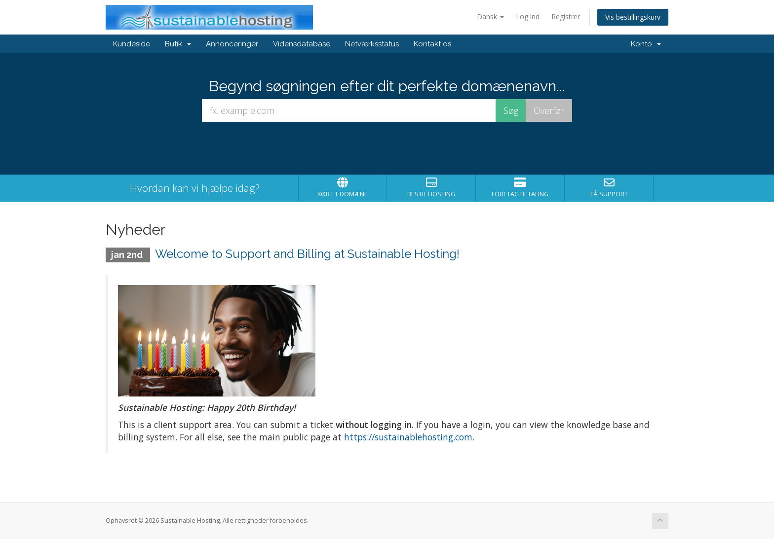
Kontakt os (432, 43)
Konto (646, 43)
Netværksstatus (372, 43)
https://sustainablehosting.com (408, 437)
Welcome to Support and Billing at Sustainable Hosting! (307, 254)
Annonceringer (232, 43)
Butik (178, 43)
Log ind (528, 16)
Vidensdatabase (301, 43)
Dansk (490, 16)
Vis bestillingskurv (632, 17)
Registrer (565, 16)
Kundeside (131, 43)
